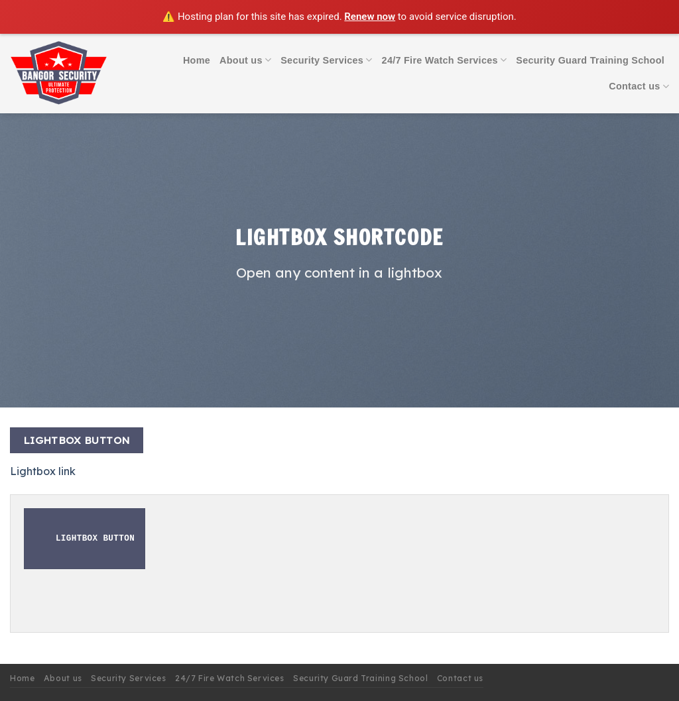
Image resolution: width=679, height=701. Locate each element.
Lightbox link (43, 471)
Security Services (326, 60)
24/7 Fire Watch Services (444, 60)
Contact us (639, 86)
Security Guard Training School (590, 60)
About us (245, 60)
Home (196, 60)
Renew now (369, 17)
